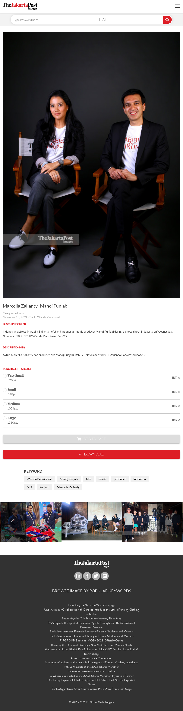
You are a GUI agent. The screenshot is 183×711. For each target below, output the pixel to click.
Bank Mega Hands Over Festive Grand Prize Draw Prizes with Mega (92, 689)
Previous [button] (13, 522)
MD (29, 487)
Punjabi (44, 487)
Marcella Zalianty (68, 487)
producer (120, 479)
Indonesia (139, 479)
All (104, 19)
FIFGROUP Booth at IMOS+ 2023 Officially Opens (91, 640)
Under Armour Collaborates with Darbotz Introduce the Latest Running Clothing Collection (91, 612)
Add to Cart (91, 439)
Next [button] (170, 522)
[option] (92, 521)
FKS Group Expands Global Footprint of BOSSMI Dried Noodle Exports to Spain (91, 682)
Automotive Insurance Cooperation (91, 658)
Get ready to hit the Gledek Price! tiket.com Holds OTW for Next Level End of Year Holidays (91, 652)
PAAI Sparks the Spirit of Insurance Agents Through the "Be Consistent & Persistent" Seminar (91, 625)
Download (91, 454)
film (88, 479)
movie (102, 479)
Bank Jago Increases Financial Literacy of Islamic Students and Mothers (92, 631)
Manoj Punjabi (69, 479)
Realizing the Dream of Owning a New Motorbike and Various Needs (91, 645)
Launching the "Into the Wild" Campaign (91, 605)
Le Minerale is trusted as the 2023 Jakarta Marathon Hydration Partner (92, 676)
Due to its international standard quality (91, 671)
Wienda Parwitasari (39, 479)
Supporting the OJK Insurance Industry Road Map (91, 618)
